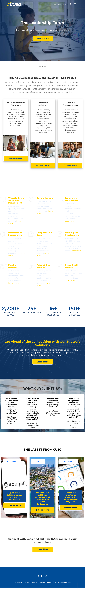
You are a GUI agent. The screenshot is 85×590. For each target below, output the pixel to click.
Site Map (34, 582)
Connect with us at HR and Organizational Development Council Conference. (42, 498)
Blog (54, 4)
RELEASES (11, 462)
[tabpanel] (11, 411)
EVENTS (38, 462)
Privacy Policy (18, 582)
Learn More (43, 38)
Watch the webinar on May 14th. (71, 497)
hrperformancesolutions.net (63, 582)
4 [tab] (46, 431)
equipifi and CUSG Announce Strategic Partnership (14, 496)
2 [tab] (39, 431)
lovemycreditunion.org (46, 582)
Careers (27, 582)
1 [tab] (36, 431)
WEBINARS (69, 462)
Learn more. (70, 221)
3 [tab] (43, 431)
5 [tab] (49, 431)
